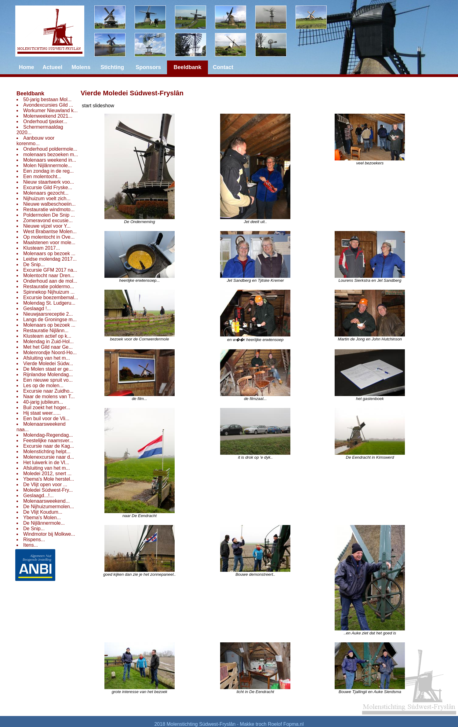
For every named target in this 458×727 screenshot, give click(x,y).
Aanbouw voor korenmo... (35, 140)
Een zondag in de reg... (48, 171)
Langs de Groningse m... (50, 319)
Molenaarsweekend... (46, 501)
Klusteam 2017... (41, 248)
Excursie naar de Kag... (48, 446)
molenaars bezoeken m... (50, 154)
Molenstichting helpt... (47, 451)
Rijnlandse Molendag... (48, 374)
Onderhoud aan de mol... (50, 281)
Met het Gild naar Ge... (48, 347)
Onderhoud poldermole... (50, 149)
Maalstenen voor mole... (49, 242)
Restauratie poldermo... (48, 286)
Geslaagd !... (37, 308)
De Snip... (34, 264)
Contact (223, 67)
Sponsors (148, 67)
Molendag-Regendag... (48, 435)
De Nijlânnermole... (44, 523)
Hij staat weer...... (42, 413)
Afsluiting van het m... (46, 358)
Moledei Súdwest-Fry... (48, 490)
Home (26, 67)
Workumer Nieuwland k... (50, 110)
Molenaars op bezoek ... (49, 253)
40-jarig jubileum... (43, 402)
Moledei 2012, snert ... (47, 473)
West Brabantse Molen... (50, 231)
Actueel (52, 67)
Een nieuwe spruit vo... (48, 380)
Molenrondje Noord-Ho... (50, 352)
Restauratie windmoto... (49, 209)
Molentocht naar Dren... (48, 275)
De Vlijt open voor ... (45, 484)
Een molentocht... (42, 176)
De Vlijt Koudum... (42, 512)
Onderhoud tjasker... (45, 121)
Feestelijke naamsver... (48, 440)
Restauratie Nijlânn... (46, 330)
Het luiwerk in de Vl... (46, 462)
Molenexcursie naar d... (48, 457)
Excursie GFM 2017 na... (50, 270)
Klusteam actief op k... (47, 336)
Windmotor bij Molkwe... (49, 534)
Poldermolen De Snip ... (49, 215)
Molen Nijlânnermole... (47, 165)
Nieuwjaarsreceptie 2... (48, 314)
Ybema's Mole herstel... (48, 479)
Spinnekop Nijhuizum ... (49, 292)
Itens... (30, 545)
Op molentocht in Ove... (49, 237)
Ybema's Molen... (42, 517)
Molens (80, 67)
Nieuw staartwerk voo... (48, 182)
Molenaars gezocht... (46, 193)
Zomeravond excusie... (48, 220)
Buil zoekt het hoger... (46, 407)
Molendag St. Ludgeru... (49, 303)
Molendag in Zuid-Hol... (48, 341)
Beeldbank (30, 93)
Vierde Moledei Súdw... (48, 363)
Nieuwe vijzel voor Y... (47, 226)
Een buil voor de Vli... (46, 418)
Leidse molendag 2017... (50, 259)
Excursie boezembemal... (50, 297)
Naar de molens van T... (49, 396)
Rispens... (34, 539)
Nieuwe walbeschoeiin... (49, 204)
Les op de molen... (43, 385)
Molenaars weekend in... (49, 160)
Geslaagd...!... (38, 495)
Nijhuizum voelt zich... (47, 198)
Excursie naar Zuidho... (48, 391)
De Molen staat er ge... (48, 369)
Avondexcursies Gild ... (48, 105)
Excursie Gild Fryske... (47, 187)
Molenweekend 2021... (47, 116)
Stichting (112, 67)
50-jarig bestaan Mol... (47, 99)
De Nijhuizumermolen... (48, 506)
